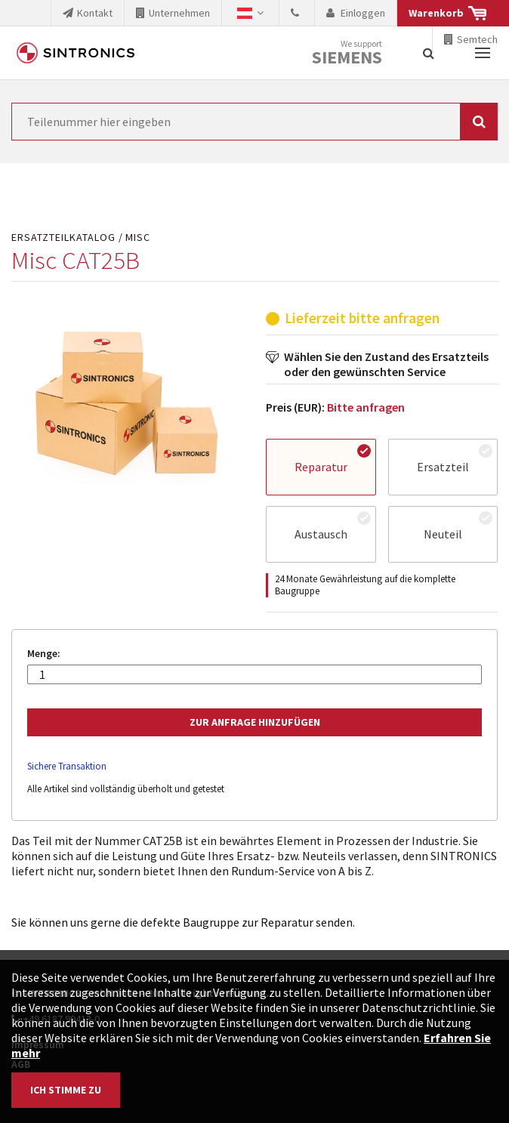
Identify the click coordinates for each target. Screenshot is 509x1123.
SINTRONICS (75, 52)
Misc (137, 237)
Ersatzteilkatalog (63, 237)
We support (347, 53)
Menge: (43, 653)
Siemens (347, 57)
